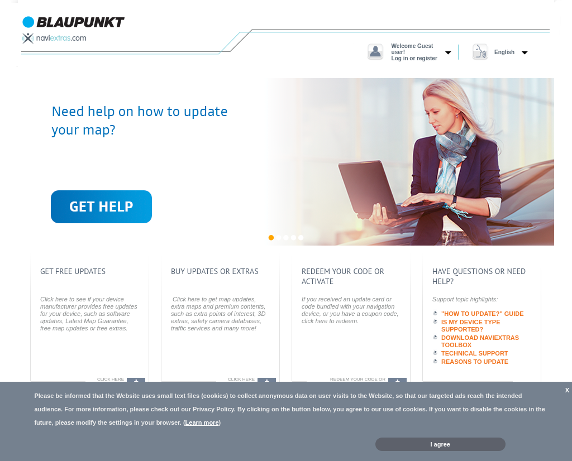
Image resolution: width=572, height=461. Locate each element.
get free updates (73, 271)
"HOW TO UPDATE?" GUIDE (482, 313)
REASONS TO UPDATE (474, 361)
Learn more (202, 422)
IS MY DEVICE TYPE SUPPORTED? (470, 326)
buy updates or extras (215, 271)
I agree (440, 444)
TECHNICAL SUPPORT (474, 353)
